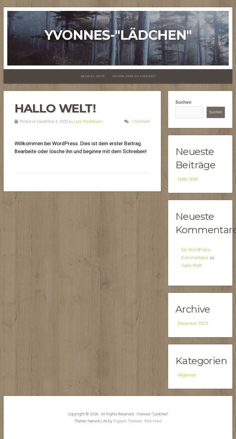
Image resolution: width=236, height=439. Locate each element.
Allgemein (187, 375)
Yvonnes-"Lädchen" (118, 35)
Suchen (183, 102)
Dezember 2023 (193, 323)
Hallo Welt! (55, 108)
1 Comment (140, 121)
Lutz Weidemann (88, 121)
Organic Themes (127, 421)
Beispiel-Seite (93, 76)
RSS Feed (153, 421)
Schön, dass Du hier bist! (134, 76)
